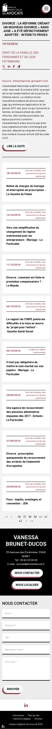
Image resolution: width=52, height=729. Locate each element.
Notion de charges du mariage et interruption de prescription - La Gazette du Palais (26, 190)
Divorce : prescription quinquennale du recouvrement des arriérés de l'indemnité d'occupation (25, 459)
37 (24, 517)
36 (19, 517)
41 (45, 517)
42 (20, 521)
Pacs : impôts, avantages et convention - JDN (23, 501)
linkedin (26, 705)
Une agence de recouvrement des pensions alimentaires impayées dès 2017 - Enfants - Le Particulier (25, 414)
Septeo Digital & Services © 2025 (26, 724)
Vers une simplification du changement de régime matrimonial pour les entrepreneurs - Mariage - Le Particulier (24, 235)
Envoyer (13, 689)
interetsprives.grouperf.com (30, 81)
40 (40, 517)
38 (29, 517)
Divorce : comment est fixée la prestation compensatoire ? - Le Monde (25, 281)
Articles (38, 718)
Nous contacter (27, 573)
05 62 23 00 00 (28, 560)
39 (35, 517)
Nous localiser (27, 584)
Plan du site (33, 715)
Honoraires (18, 715)
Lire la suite (16, 146)
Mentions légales (22, 718)
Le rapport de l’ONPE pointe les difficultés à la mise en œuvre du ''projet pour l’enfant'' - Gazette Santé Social (25, 325)
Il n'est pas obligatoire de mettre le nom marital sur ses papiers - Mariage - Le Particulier (25, 368)
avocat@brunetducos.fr (31, 564)
